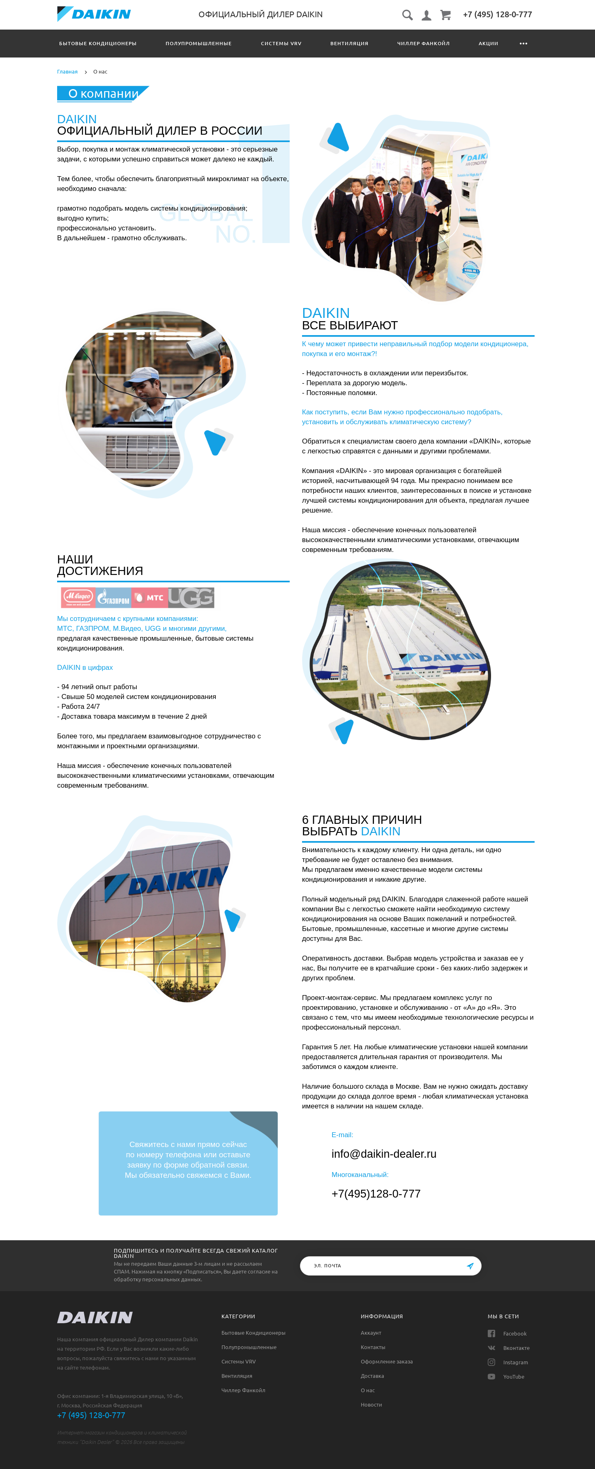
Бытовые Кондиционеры (98, 43)
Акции (461, 43)
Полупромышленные (193, 43)
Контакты (509, 43)
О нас (368, 1390)
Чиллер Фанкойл (401, 43)
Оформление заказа (387, 1361)
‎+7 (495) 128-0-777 (497, 14)
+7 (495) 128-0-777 (91, 1415)
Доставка (372, 1376)
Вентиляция (333, 43)
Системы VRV (270, 43)
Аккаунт (371, 1333)
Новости (371, 1404)
